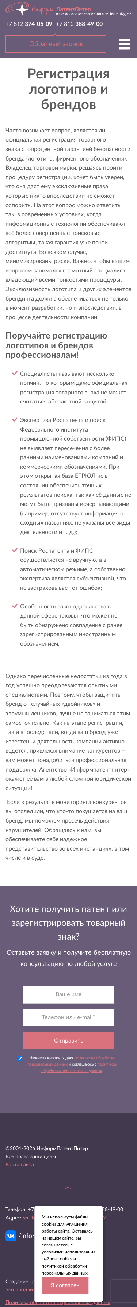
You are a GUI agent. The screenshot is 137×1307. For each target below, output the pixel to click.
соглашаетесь (55, 1245)
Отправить (68, 1041)
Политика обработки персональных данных (57, 1302)
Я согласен (65, 1285)
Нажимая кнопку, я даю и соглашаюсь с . (67, 1064)
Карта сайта (19, 1164)
